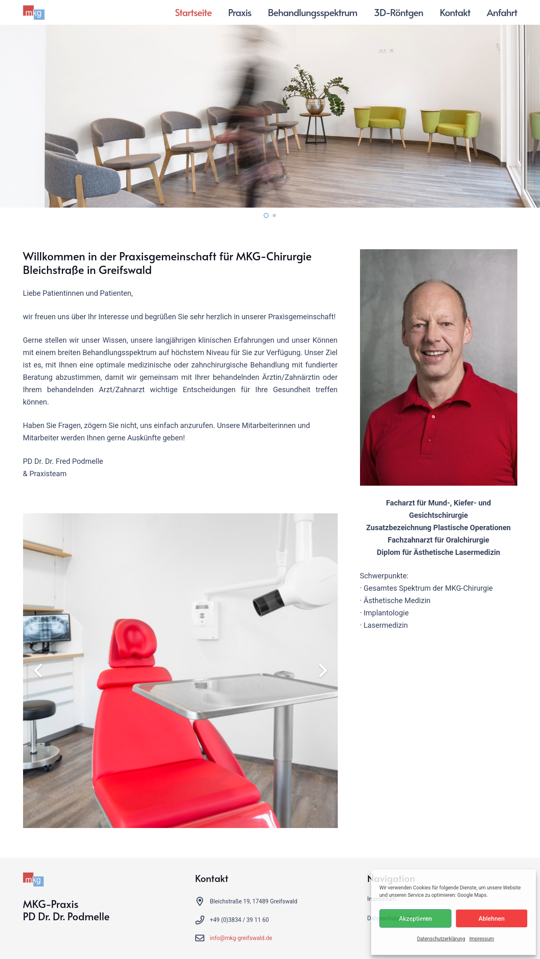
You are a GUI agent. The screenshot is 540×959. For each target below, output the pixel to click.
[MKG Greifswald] (34, 12)
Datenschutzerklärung (441, 939)
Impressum (481, 939)
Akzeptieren (415, 918)
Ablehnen (492, 918)
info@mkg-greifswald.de (241, 938)
